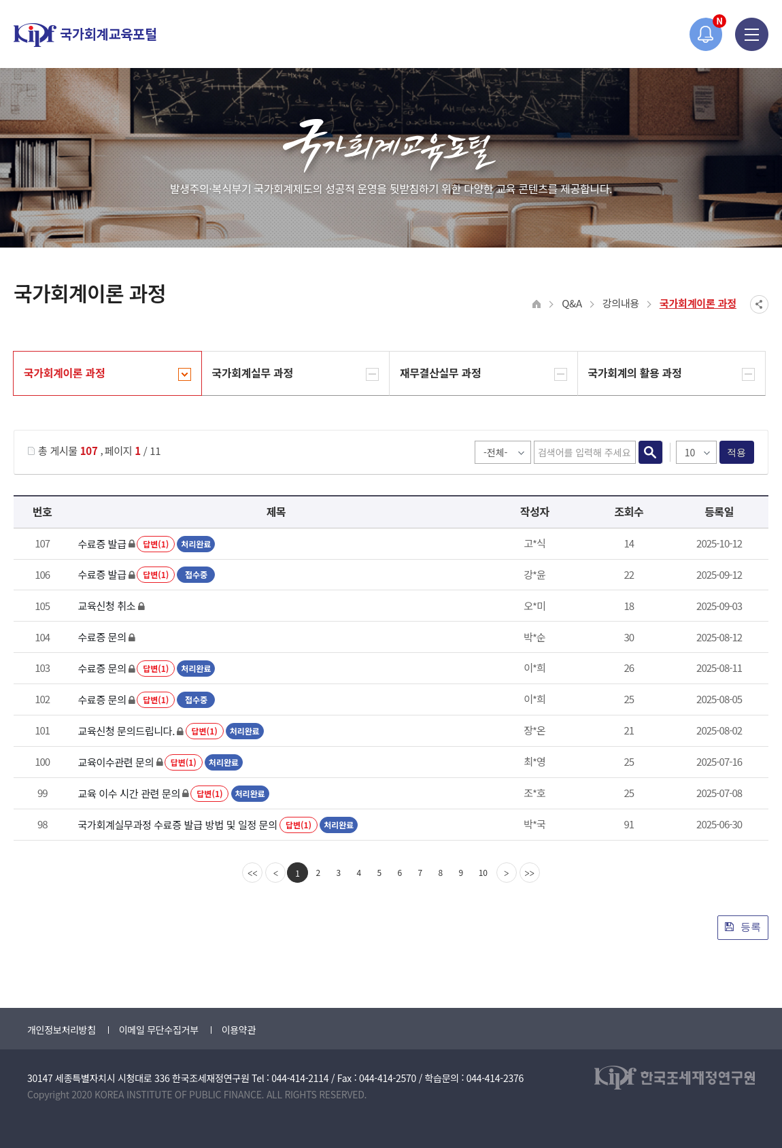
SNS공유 (759, 304)
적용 (737, 452)
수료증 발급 (102, 544)
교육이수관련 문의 (116, 762)
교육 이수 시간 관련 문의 (129, 793)
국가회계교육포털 (85, 35)
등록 (743, 926)
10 (483, 872)
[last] (530, 872)
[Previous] (275, 872)
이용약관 (239, 1029)
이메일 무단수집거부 (159, 1029)
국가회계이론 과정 (698, 303)
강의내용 (620, 303)
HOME (537, 304)
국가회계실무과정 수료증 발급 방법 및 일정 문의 (177, 824)
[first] (252, 872)
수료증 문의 (102, 637)
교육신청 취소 (106, 605)
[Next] (506, 872)
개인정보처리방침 (61, 1029)
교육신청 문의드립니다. (126, 731)
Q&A (572, 303)
